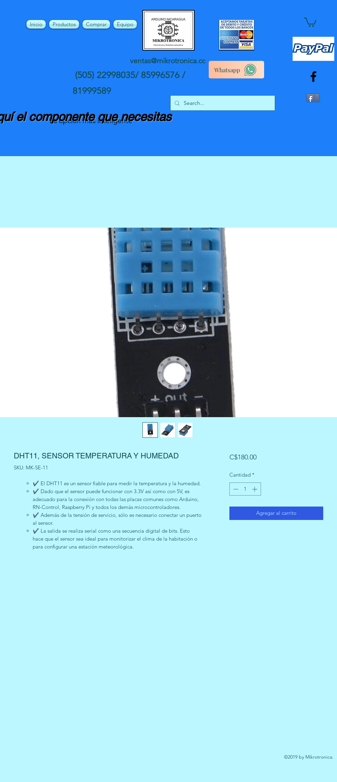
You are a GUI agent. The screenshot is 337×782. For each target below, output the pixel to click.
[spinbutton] (245, 489)
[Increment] (255, 489)
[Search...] (222, 103)
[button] (310, 22)
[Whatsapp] (236, 69)
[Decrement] (235, 489)
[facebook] (313, 76)
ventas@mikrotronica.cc (167, 60)
